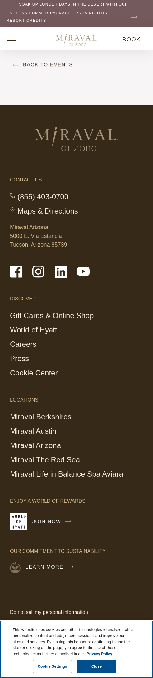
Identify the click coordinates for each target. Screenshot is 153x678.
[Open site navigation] (13, 38)
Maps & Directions (47, 211)
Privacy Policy (99, 654)
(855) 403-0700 (42, 196)
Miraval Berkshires (40, 417)
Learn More (51, 567)
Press (19, 358)
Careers (23, 344)
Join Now (53, 524)
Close (96, 666)
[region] (76, 649)
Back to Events (41, 65)
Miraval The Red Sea (45, 459)
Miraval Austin (33, 431)
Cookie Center (34, 373)
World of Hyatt (33, 330)
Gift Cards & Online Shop (52, 316)
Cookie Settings (52, 666)
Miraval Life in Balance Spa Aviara (66, 474)
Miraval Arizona (35, 446)
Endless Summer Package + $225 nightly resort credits (74, 17)
